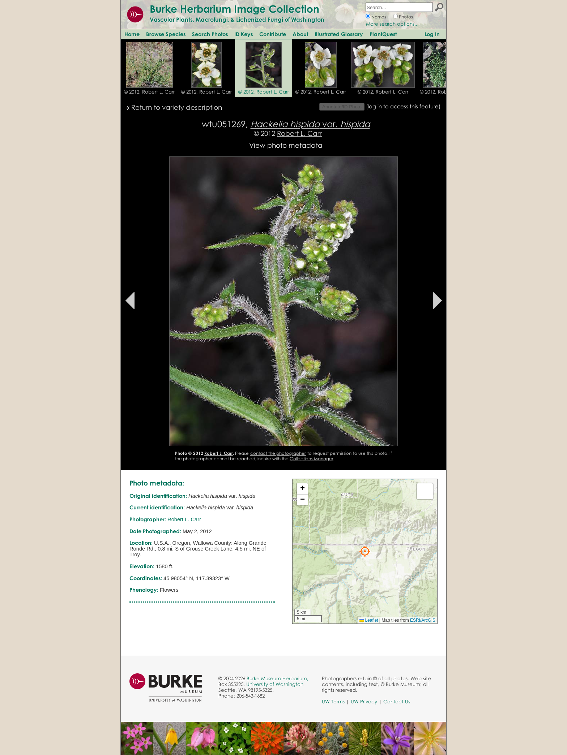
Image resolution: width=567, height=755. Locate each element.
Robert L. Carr (299, 133)
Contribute (272, 34)
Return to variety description (176, 107)
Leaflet (368, 620)
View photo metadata (286, 145)
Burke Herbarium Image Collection (234, 9)
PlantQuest (383, 34)
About (300, 34)
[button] (365, 551)
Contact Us (396, 701)
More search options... (392, 24)
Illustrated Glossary (339, 34)
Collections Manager (311, 458)
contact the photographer (278, 453)
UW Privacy (364, 701)
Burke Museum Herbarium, (277, 678)
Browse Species (166, 34)
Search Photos (210, 34)
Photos (406, 17)
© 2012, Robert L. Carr (149, 92)
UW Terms (333, 701)
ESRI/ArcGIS (422, 620)
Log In (432, 34)
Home (132, 34)
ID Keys (243, 34)
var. (310, 123)
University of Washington (274, 684)
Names (378, 17)
